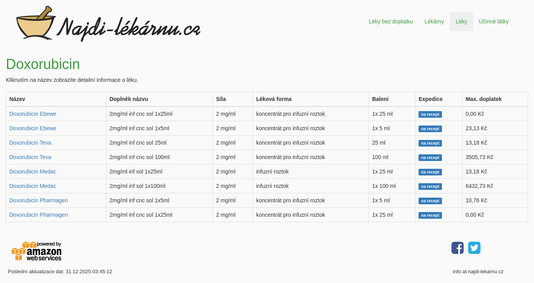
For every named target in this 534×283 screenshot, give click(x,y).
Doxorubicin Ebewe (33, 114)
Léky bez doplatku (391, 21)
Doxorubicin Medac (32, 171)
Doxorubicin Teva (30, 143)
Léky (461, 21)
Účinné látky (494, 21)
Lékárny (434, 21)
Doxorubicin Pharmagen (38, 200)
